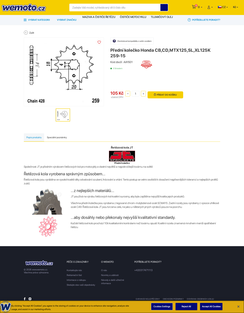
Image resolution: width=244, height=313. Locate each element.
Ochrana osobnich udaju (199, 300)
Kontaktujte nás (74, 271)
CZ (222, 7)
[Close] (238, 308)
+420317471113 (142, 271)
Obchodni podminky (172, 300)
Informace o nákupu (76, 280)
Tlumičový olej (162, 19)
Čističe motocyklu (133, 19)
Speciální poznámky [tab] (66, 137)
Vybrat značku (66, 19)
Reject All (186, 308)
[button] (200, 7)
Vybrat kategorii (37, 19)
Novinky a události (110, 276)
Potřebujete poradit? (204, 19)
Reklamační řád (74, 276)
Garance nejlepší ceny (147, 300)
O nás (104, 271)
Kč (234, 7)
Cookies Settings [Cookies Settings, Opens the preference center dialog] (161, 308)
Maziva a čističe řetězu (99, 19)
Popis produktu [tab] (37, 137)
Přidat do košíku (165, 93)
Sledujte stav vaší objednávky (81, 285)
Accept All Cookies (211, 308)
